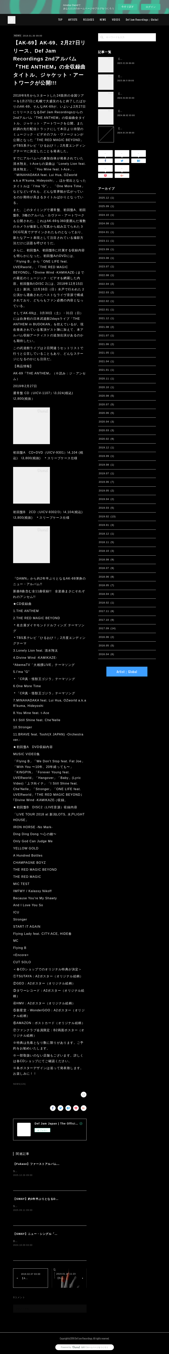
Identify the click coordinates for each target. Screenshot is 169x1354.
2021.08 (106, 327)
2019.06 (106, 482)
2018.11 (106, 542)
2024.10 (106, 215)
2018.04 (106, 594)
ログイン (151, 6)
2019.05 (106, 490)
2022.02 (106, 301)
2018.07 (106, 568)
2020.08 (106, 395)
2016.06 (106, 637)
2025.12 (106, 197)
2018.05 (106, 585)
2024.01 (106, 232)
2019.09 (106, 456)
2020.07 (106, 404)
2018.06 (106, 576)
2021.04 (106, 361)
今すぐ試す (127, 6)
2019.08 (106, 464)
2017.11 (106, 611)
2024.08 (106, 223)
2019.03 (106, 508)
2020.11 (106, 378)
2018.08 (106, 559)
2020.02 (106, 439)
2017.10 (106, 620)
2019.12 (106, 447)
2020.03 (106, 430)
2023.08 (106, 258)
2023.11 (106, 241)
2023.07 (106, 266)
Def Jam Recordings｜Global (142, 19)
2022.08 (106, 275)
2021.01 (106, 370)
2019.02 (107, 516)
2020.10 (106, 387)
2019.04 (106, 499)
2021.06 (106, 344)
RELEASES (88, 19)
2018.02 (106, 602)
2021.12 (106, 318)
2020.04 (106, 421)
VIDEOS (116, 19)
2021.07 (106, 335)
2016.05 (106, 645)
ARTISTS (72, 19)
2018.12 (106, 533)
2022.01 (106, 309)
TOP (60, 19)
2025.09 (106, 206)
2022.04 (106, 284)
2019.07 (106, 473)
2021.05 (106, 352)
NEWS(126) (19, 1084)
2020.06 (106, 413)
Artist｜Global (127, 671)
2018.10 (106, 551)
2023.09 (106, 249)
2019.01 (106, 525)
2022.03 (106, 292)
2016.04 (106, 654)
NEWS (103, 19)
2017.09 (107, 628)
